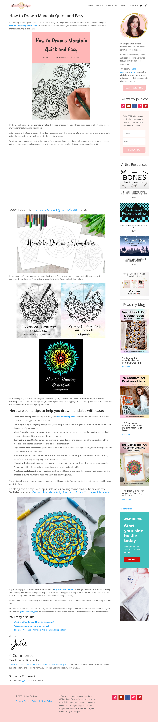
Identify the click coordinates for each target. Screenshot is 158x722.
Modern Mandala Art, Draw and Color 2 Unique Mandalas (71, 492)
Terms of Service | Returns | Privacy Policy (34, 701)
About (133, 5)
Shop (98, 5)
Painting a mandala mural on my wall (31, 626)
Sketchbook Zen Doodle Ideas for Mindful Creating (131, 360)
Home (90, 5)
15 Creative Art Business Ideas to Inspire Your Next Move (132, 427)
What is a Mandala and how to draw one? (34, 622)
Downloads (111, 5)
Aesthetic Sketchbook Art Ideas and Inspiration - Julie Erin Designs (38, 664)
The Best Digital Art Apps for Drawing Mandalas (133, 493)
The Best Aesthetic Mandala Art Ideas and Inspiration (40, 629)
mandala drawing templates (23, 25)
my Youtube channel (64, 589)
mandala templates (65, 416)
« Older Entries (126, 509)
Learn (122, 5)
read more (126, 366)
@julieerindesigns (28, 611)
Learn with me (134, 87)
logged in (24, 680)
